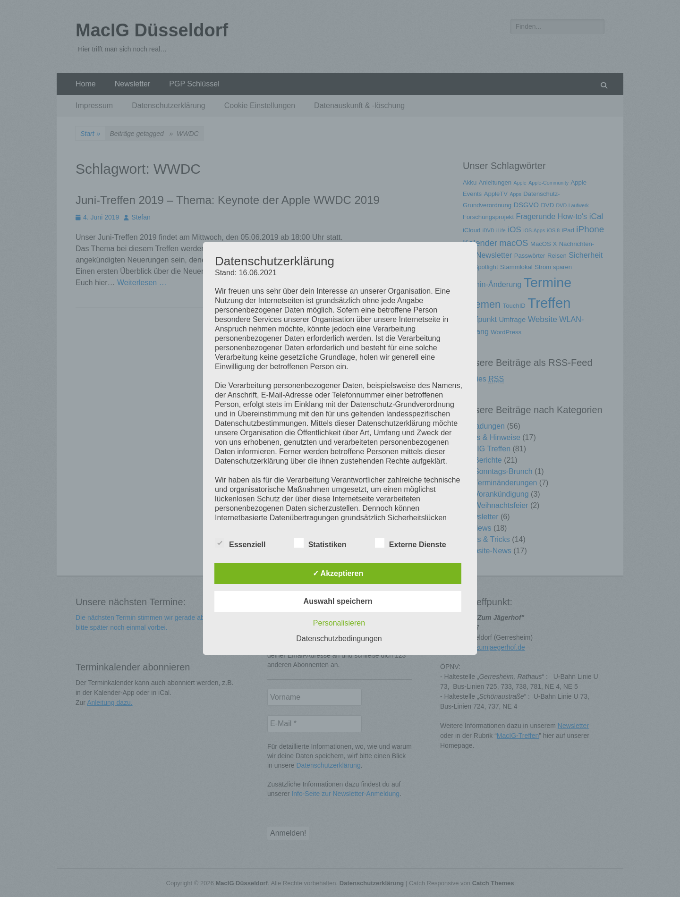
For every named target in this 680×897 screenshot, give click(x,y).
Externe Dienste (410, 543)
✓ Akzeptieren (338, 573)
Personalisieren (339, 623)
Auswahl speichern (338, 601)
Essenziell (240, 543)
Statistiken (320, 543)
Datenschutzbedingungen (339, 639)
